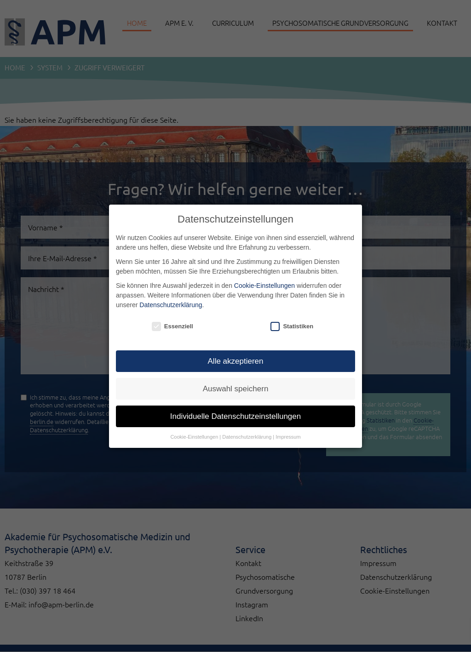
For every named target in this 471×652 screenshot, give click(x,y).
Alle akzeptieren (236, 361)
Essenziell (172, 326)
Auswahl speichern (236, 388)
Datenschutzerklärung (170, 305)
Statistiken (291, 326)
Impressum (288, 437)
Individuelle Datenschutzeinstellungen (235, 416)
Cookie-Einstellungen (264, 285)
